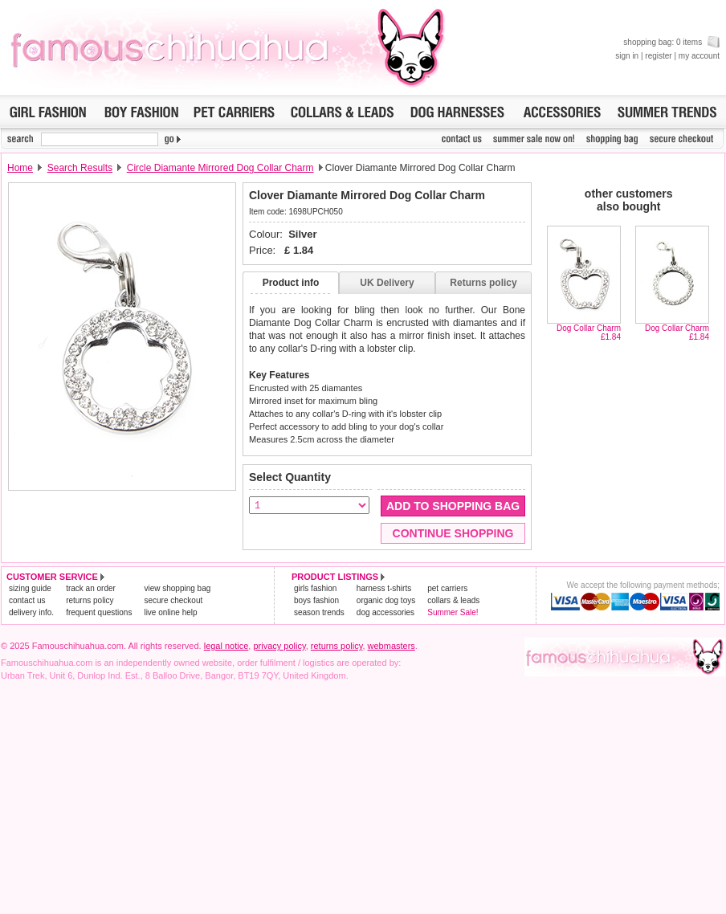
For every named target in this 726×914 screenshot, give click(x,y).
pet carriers (447, 588)
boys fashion (316, 600)
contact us (27, 600)
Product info (291, 282)
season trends (319, 612)
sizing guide (30, 588)
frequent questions (99, 612)
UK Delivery (387, 282)
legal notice (226, 646)
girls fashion (315, 588)
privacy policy (279, 646)
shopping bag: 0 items (671, 42)
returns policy (89, 600)
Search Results (79, 167)
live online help (170, 612)
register (658, 55)
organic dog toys (386, 600)
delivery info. (31, 612)
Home (20, 167)
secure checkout (173, 600)
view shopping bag (177, 588)
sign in (626, 55)
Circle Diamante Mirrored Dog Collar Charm (220, 167)
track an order (91, 588)
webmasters (391, 646)
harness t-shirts (384, 588)
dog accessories (385, 612)
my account (699, 55)
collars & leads (453, 600)
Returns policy (483, 282)
